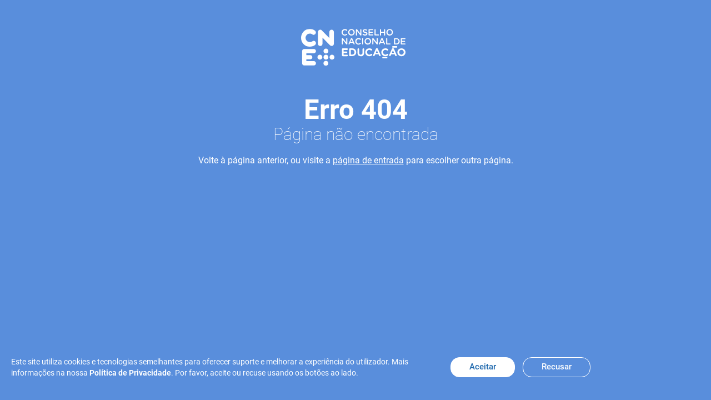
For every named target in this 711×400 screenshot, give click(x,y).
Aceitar (482, 367)
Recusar (557, 367)
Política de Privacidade (130, 372)
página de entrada (368, 160)
